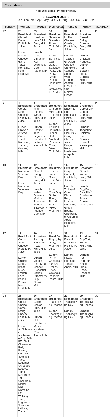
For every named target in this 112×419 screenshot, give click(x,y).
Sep (71, 20)
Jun (53, 20)
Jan (20, 20)
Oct (78, 20)
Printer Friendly (66, 10)
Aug (65, 20)
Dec (92, 20)
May (46, 20)
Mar (33, 20)
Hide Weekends (45, 10)
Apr (39, 20)
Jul (58, 20)
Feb (26, 20)
